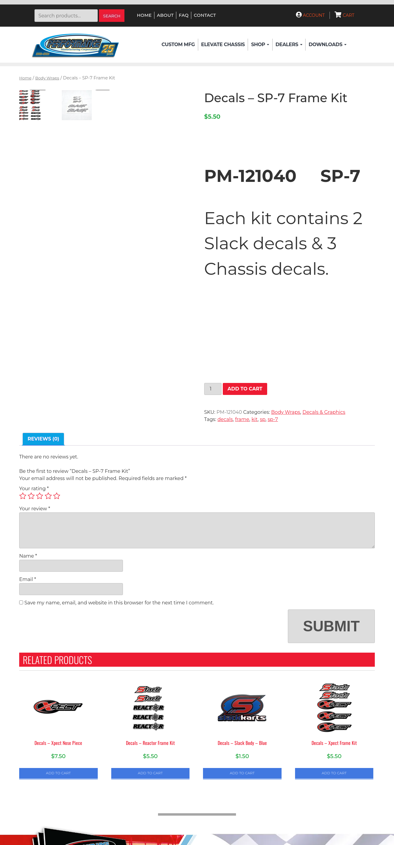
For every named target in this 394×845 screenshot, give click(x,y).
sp (262, 419)
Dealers (289, 45)
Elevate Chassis (223, 44)
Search (112, 15)
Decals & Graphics (324, 412)
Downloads (327, 45)
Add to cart (245, 389)
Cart (344, 15)
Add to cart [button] (58, 773)
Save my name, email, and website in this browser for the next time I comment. (119, 603)
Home (144, 15)
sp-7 (273, 419)
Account (310, 15)
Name (28, 556)
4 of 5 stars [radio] (48, 496)
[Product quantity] (213, 389)
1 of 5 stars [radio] (22, 496)
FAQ (184, 15)
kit (255, 419)
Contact (205, 15)
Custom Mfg (178, 44)
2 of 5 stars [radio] (31, 496)
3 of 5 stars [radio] (39, 496)
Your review (34, 508)
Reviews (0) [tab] (43, 439)
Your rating (34, 488)
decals (225, 419)
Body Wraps (47, 78)
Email (27, 579)
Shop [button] (260, 45)
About (165, 15)
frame (242, 419)
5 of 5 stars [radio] (56, 496)
